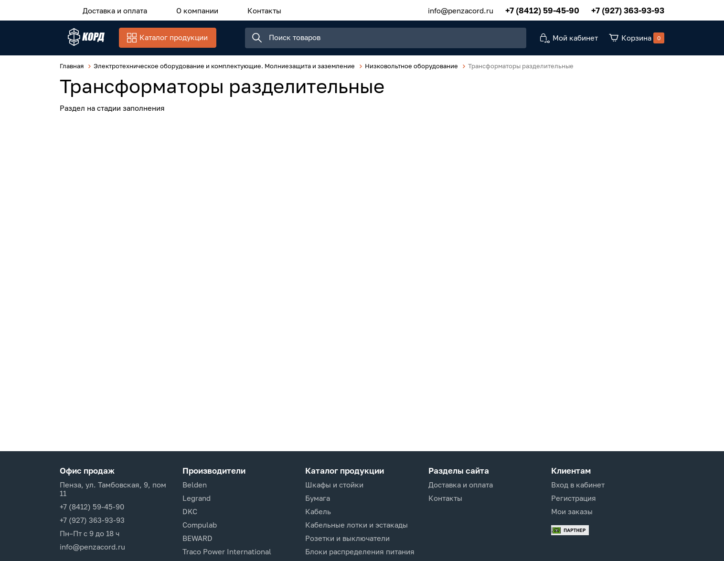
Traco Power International (226, 551)
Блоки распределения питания (360, 551)
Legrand (196, 498)
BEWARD (197, 538)
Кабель (318, 511)
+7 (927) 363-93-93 (627, 9)
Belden (194, 484)
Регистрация (573, 498)
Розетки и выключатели (347, 538)
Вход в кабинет (578, 484)
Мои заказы (572, 511)
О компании (185, 9)
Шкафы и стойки (334, 484)
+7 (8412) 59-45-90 (542, 9)
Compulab (199, 524)
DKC (189, 511)
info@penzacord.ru (460, 9)
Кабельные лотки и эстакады (356, 524)
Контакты (244, 9)
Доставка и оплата (110, 9)
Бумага (317, 498)
